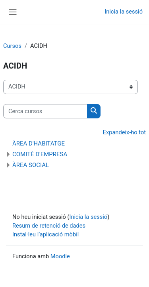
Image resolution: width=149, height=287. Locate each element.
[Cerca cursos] (45, 111)
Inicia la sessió (123, 11)
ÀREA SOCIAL (30, 165)
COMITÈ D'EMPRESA (39, 154)
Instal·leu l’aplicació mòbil (45, 234)
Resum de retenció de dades (48, 225)
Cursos (12, 45)
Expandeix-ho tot (124, 132)
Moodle (60, 256)
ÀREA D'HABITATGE (38, 143)
